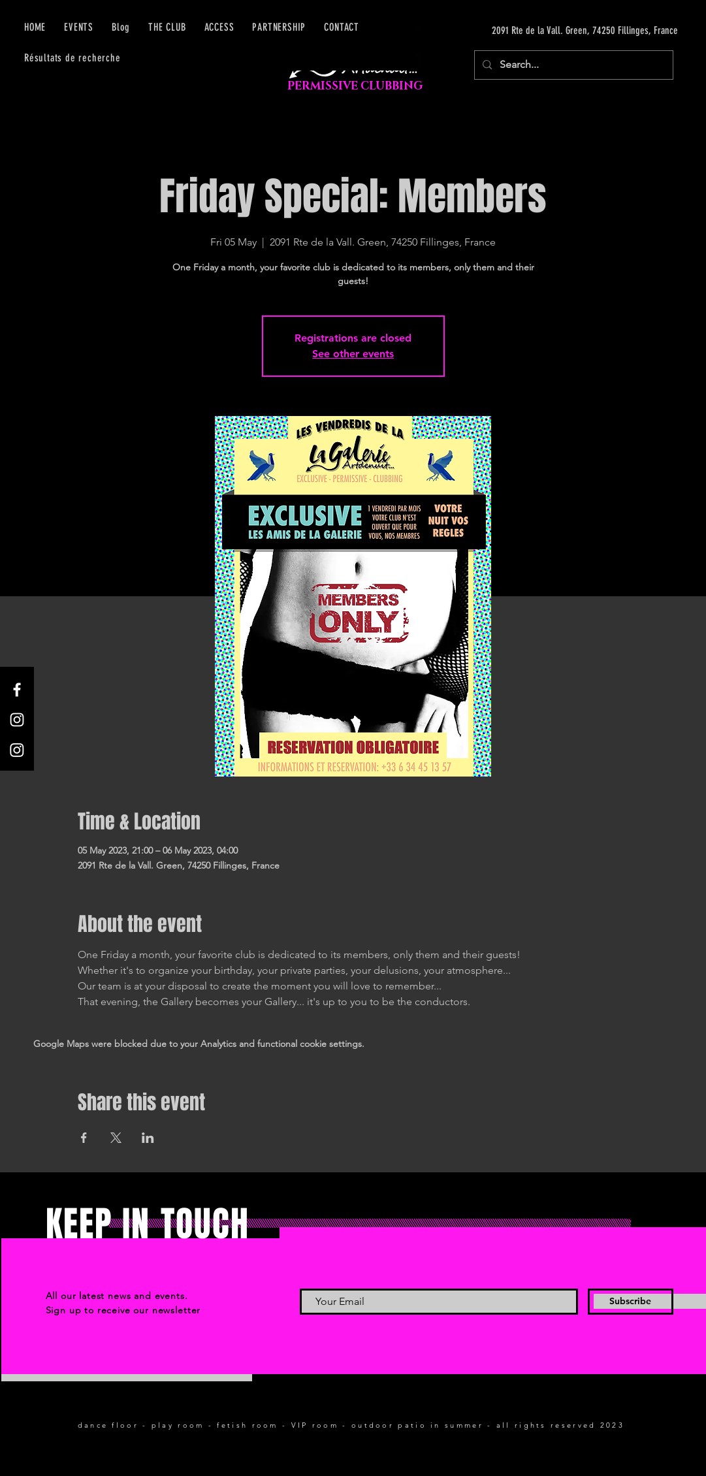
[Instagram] (17, 720)
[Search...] (572, 65)
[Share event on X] (116, 1137)
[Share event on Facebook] (84, 1137)
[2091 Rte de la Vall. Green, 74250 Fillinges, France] (554, 31)
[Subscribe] (630, 1302)
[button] (219, 27)
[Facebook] (17, 690)
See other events (353, 353)
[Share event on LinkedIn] (148, 1137)
